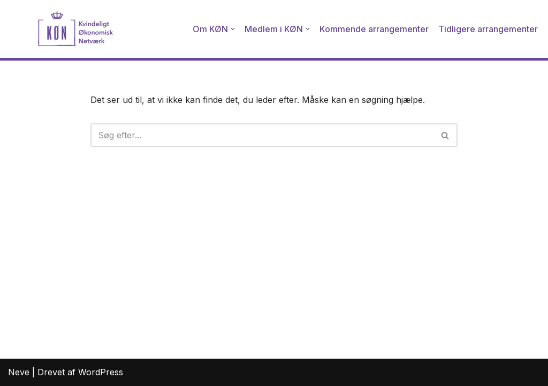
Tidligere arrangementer (488, 29)
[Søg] (262, 135)
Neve (18, 372)
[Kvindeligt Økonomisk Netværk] (61, 29)
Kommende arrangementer (374, 29)
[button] (233, 29)
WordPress (100, 372)
